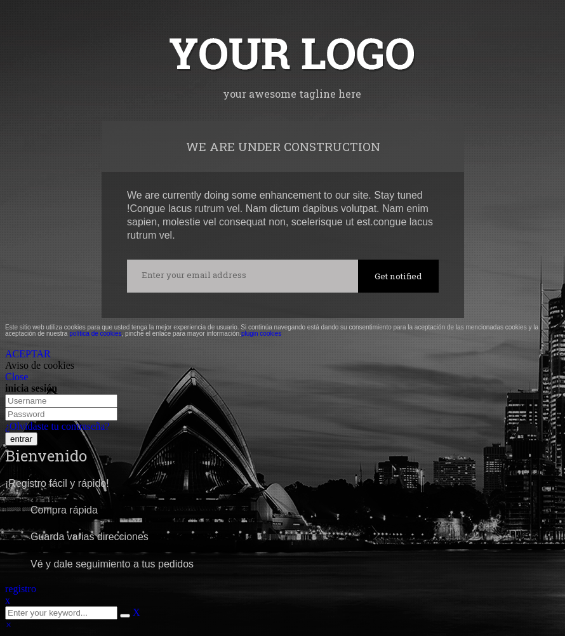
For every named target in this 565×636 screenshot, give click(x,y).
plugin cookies (261, 333)
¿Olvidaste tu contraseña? (57, 426)
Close (16, 376)
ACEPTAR (28, 353)
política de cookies (95, 333)
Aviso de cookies (39, 365)
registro (20, 588)
